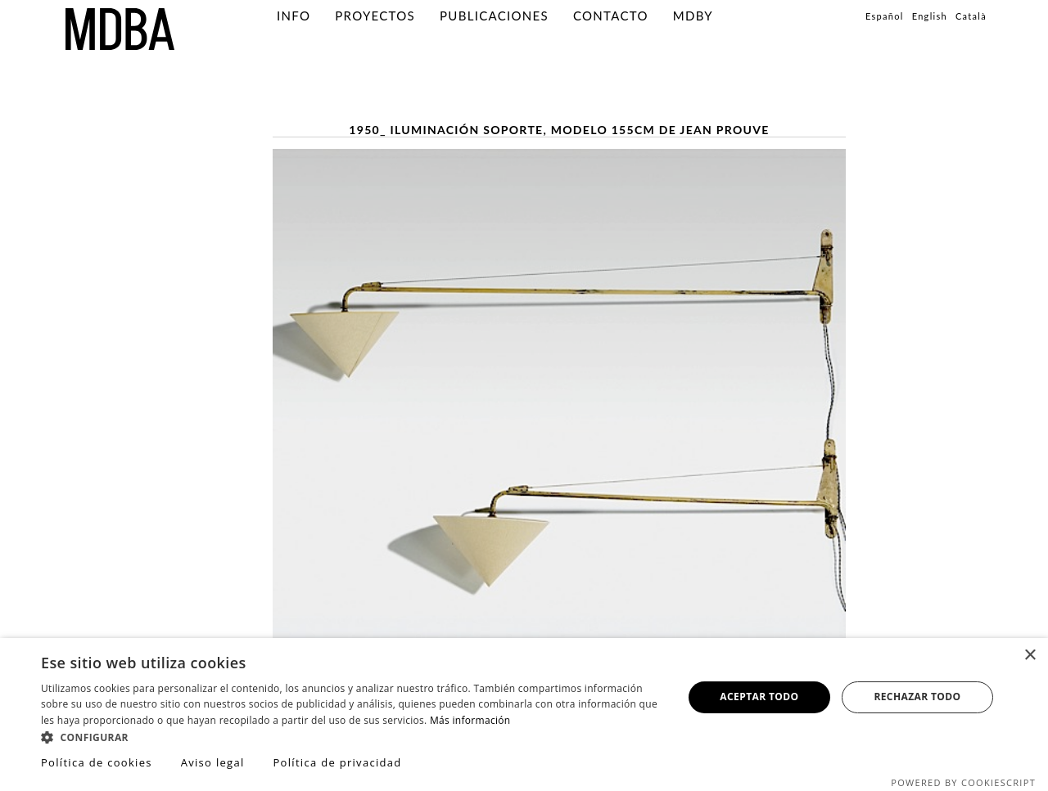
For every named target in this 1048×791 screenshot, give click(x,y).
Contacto (610, 15)
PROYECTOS (375, 15)
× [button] (1029, 655)
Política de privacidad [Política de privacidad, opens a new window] (337, 762)
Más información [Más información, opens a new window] (470, 720)
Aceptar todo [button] (759, 696)
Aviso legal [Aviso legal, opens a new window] (213, 762)
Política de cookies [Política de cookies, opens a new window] (96, 762)
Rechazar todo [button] (917, 696)
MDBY (693, 15)
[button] (352, 736)
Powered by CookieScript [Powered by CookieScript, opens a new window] (963, 782)
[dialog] (524, 714)
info (293, 15)
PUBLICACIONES (494, 15)
